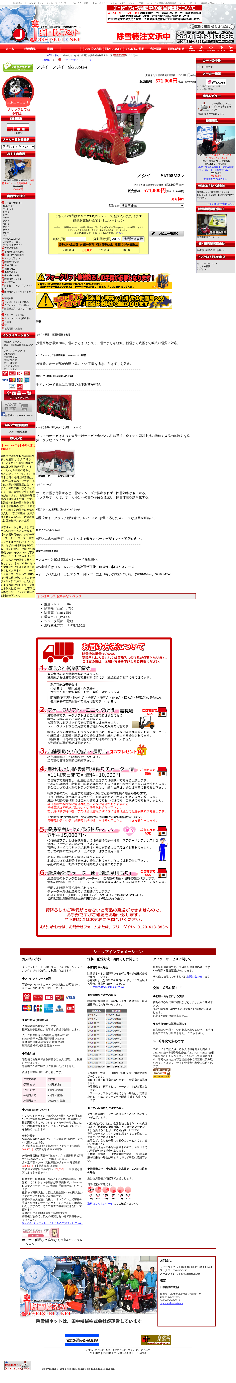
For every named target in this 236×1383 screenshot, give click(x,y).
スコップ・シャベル (12, 315)
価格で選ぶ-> (9, 265)
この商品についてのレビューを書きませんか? (221, 106)
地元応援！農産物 (11, 328)
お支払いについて (12, 342)
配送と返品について (116, 1350)
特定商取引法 (10, 356)
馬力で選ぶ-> (9, 272)
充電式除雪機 (9, 248)
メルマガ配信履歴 (18, 431)
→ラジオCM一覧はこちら (221, 203)
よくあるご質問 (11, 365)
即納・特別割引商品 (12, 255)
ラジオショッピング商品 (15, 305)
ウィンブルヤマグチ (12, 245)
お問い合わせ (10, 359)
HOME (45, 60)
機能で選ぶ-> (9, 268)
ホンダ (6, 224)
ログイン (201, 269)
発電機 (6, 322)
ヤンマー (7, 233)
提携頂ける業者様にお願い (210, 250)
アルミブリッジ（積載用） (16, 318)
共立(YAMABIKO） (12, 239)
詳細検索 (18, 133)
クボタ (6, 212)
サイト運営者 (10, 362)
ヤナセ (6, 227)
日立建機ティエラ (11, 242)
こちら (120, 233)
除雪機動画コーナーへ (212, 236)
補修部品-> (8, 282)
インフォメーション (207, 263)
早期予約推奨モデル (12, 251)
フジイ (90, 60)
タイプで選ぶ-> (10, 258)
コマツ (6, 215)
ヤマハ (6, 230)
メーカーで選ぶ (68, 60)
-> (11, 203)
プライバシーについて (15, 350)
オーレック (8, 209)
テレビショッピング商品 (15, 302)
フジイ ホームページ (210, 86)
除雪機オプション (11, 279)
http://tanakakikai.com (171, 1303)
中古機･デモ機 (10, 275)
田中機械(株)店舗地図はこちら (108, 987)
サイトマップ (10, 368)
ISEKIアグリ (9, 206)
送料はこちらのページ (100, 1203)
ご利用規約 (9, 353)
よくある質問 (203, 266)
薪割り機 (7, 298)
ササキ (6, 218)
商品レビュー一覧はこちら (211, 113)
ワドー (6, 236)
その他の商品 (206, 89)
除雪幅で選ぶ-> (10, 262)
